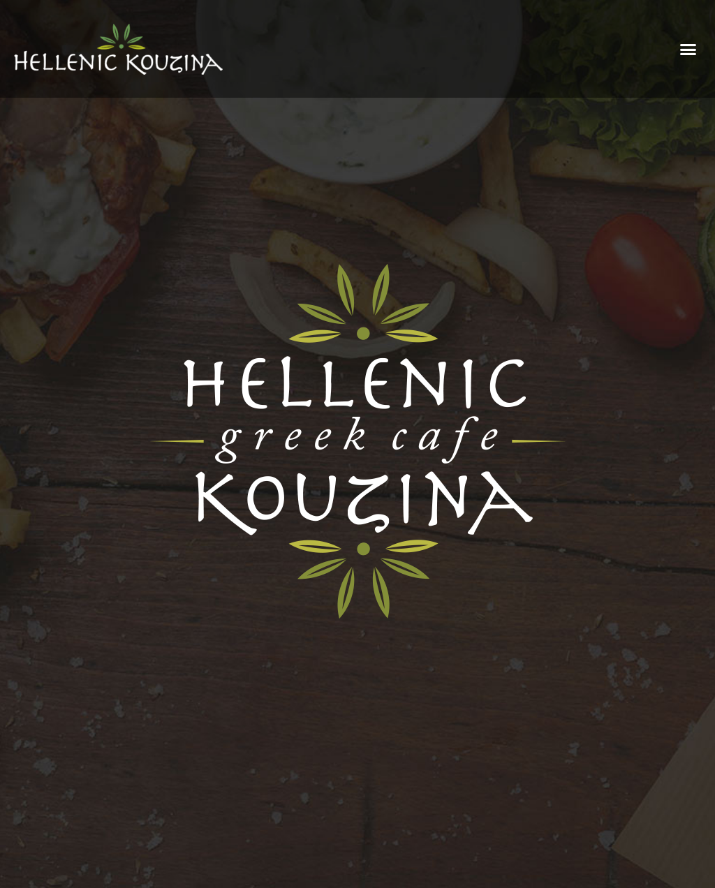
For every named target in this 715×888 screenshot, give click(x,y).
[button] (688, 49)
